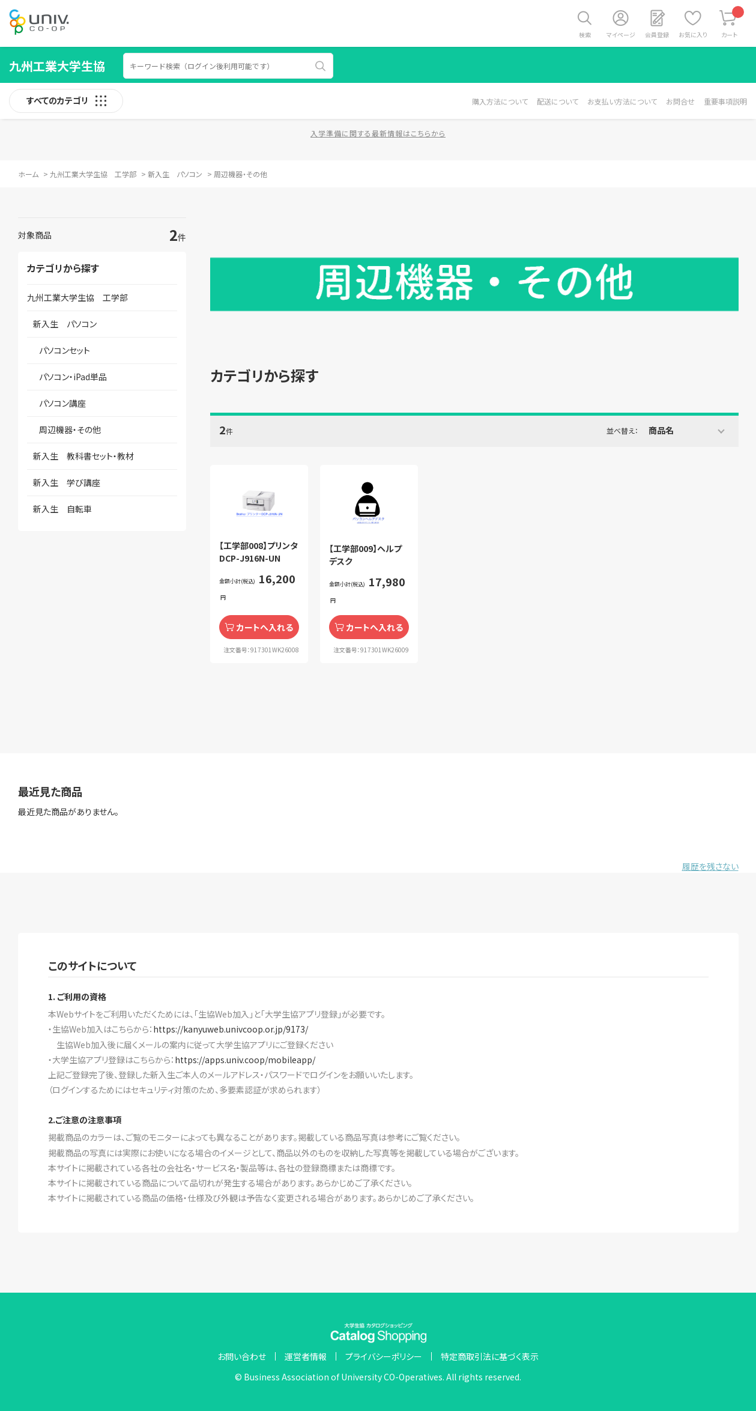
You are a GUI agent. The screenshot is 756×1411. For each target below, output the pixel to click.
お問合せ (680, 101)
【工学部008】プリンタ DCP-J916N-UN (258, 551)
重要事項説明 (725, 101)
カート (733, 22)
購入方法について (500, 101)
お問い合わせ (241, 1356)
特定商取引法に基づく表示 (490, 1356)
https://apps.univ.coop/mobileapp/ (245, 1060)
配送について (557, 101)
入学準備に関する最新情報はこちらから (378, 133)
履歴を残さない (710, 866)
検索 (585, 34)
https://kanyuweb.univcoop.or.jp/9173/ (230, 1029)
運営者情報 (306, 1356)
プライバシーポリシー (383, 1356)
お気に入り (693, 34)
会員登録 (657, 34)
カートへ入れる (265, 627)
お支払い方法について (622, 101)
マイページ (620, 34)
